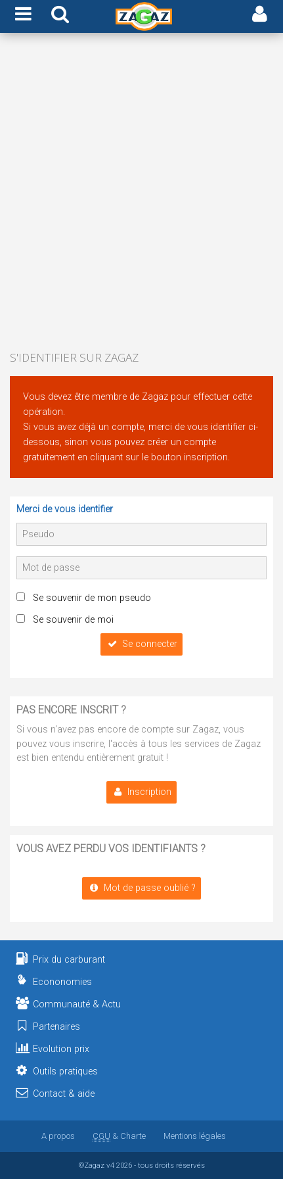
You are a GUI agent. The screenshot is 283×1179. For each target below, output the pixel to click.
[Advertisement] (141, 193)
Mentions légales (194, 1136)
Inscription (141, 792)
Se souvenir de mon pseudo (92, 598)
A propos (58, 1136)
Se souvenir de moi (73, 619)
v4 (110, 1165)
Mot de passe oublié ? (141, 888)
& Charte (119, 1136)
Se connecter (141, 644)
